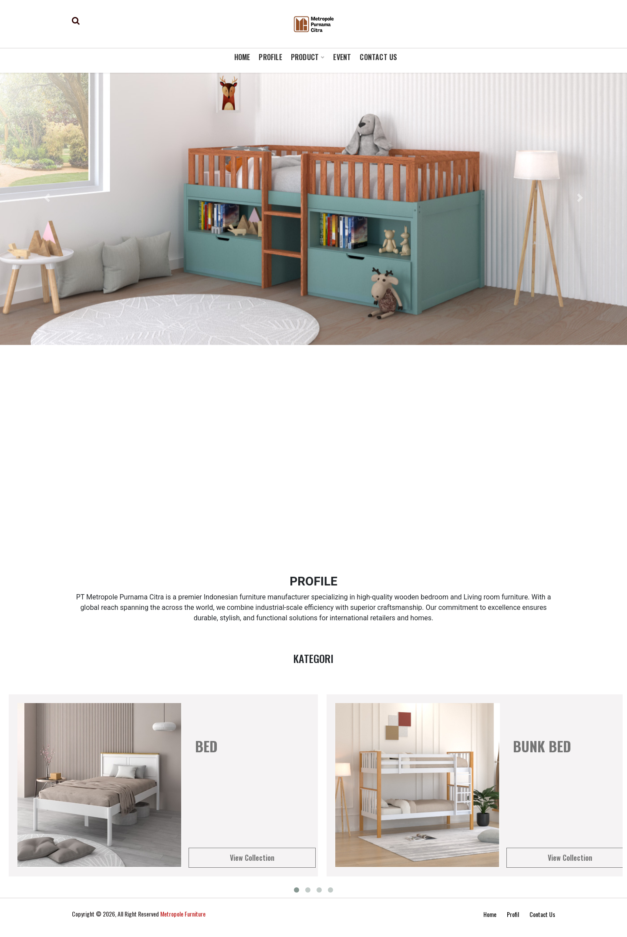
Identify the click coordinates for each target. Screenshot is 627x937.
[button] (47, 198)
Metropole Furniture (183, 913)
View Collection (252, 857)
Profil (513, 914)
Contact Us (542, 914)
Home (489, 914)
